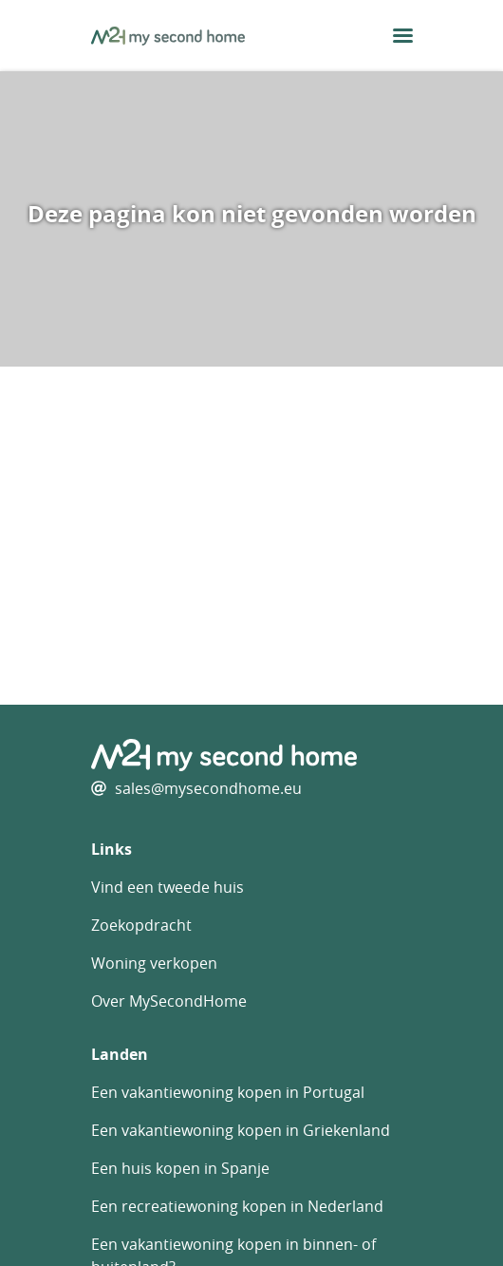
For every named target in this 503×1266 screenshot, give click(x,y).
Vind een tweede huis (167, 887)
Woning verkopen (154, 963)
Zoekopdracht (141, 925)
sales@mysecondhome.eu (208, 788)
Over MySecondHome (169, 1001)
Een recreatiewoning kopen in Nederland (237, 1206)
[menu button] (403, 35)
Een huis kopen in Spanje (180, 1168)
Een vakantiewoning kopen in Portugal (227, 1092)
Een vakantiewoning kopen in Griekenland (240, 1130)
